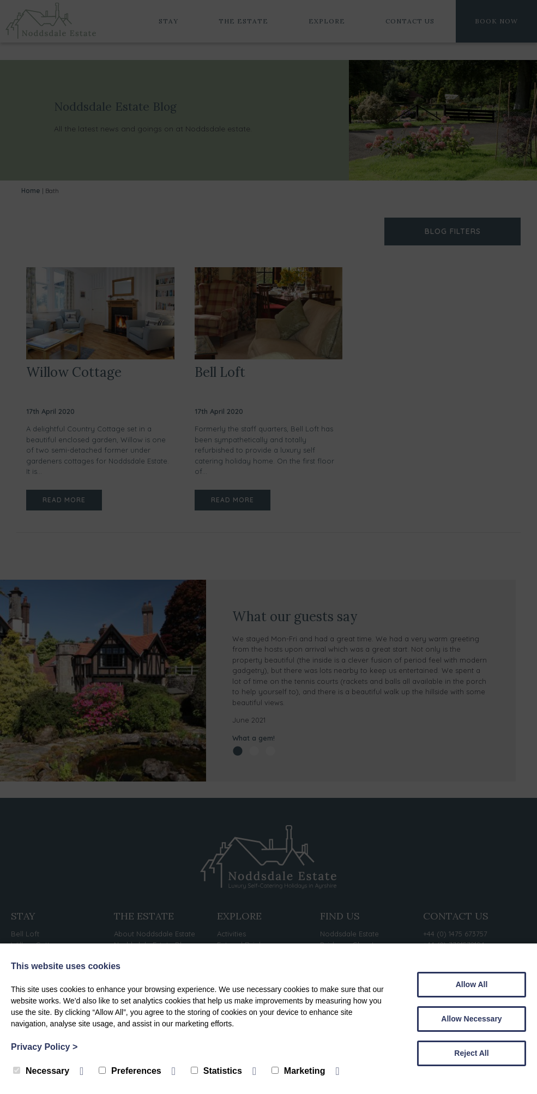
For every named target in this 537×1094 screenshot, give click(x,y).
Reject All (471, 1053)
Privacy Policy (44, 1046)
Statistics (216, 1070)
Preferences (130, 1070)
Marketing (298, 1070)
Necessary (41, 1070)
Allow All (472, 984)
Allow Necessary (471, 1018)
